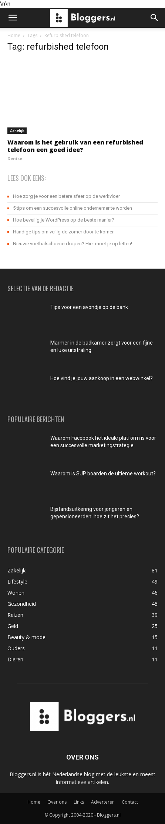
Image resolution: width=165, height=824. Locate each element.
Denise (14, 158)
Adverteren (103, 802)
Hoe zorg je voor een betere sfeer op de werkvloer (66, 196)
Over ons (57, 802)
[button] (12, 18)
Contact (130, 802)
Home (13, 35)
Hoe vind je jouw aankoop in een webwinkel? (101, 378)
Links (79, 802)
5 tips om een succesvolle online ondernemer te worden (72, 208)
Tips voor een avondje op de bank (89, 307)
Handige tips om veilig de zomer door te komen (64, 232)
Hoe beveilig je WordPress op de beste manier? (63, 220)
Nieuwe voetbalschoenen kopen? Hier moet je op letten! (72, 243)
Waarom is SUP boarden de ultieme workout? (103, 473)
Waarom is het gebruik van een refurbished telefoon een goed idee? (75, 146)
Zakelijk (17, 130)
